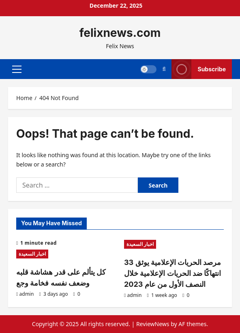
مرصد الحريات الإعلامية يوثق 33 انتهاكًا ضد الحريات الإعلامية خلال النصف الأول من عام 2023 (172, 273)
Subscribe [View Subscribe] (198, 69)
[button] (17, 68)
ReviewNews (152, 324)
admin (26, 293)
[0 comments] (76, 293)
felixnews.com (120, 33)
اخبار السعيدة (32, 253)
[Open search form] (164, 69)
